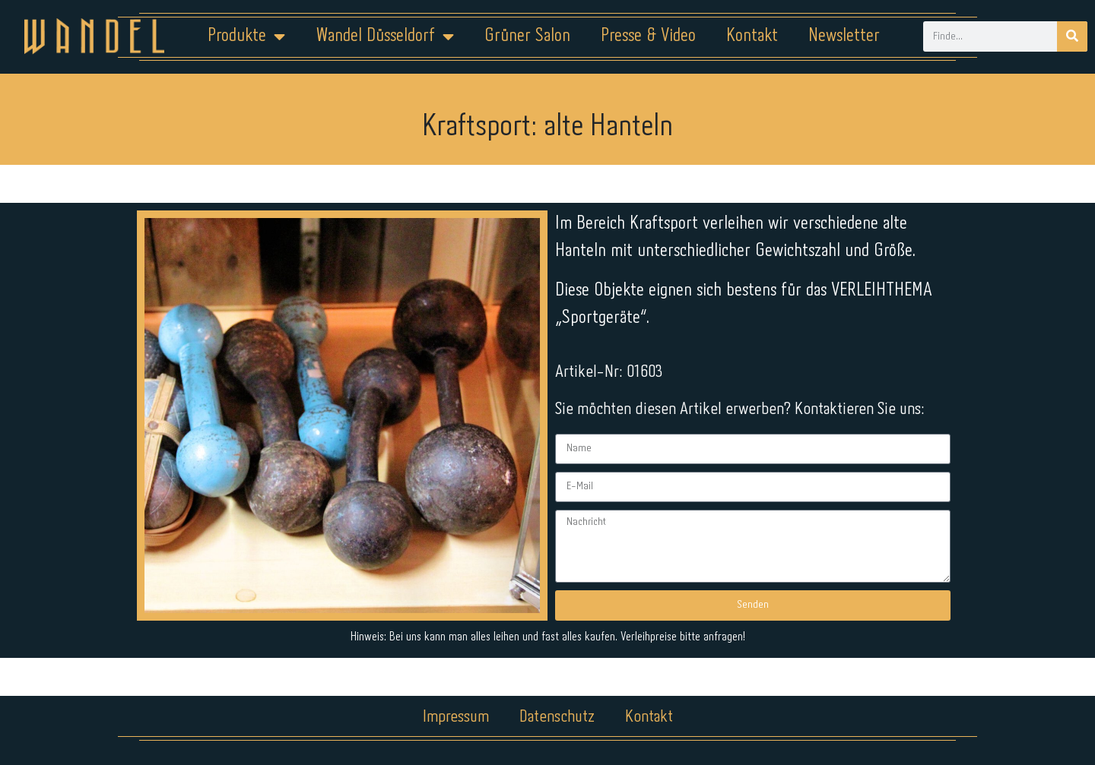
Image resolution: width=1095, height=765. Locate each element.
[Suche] (1072, 36)
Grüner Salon (527, 36)
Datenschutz (557, 717)
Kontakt (752, 36)
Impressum (456, 717)
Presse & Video (648, 36)
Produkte (246, 36)
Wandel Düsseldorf (385, 36)
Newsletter (844, 36)
